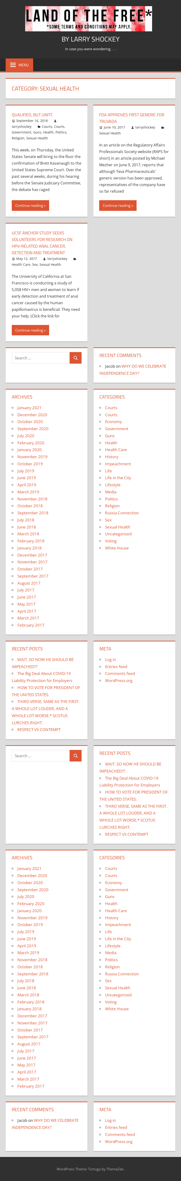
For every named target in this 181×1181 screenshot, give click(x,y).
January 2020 (29, 449)
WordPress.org (118, 680)
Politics (61, 132)
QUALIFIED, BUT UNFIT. (35, 114)
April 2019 (26, 484)
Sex (35, 264)
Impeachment (118, 463)
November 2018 (32, 499)
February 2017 (30, 625)
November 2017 (32, 562)
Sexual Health (37, 138)
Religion (18, 138)
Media (110, 492)
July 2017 (25, 590)
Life (108, 471)
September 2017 (32, 576)
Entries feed (116, 666)
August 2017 (28, 583)
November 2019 (32, 456)
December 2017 (32, 555)
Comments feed (120, 673)
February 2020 (30, 442)
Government (21, 132)
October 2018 (30, 505)
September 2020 (32, 428)
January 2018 (29, 548)
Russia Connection (122, 513)
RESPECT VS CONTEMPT (39, 729)
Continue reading (29, 205)
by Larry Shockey (90, 38)
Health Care (21, 264)
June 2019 (26, 477)
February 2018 (30, 541)
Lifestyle (113, 484)
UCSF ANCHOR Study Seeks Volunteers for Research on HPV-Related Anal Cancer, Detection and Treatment (45, 242)
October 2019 (30, 463)
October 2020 (30, 421)
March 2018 (28, 533)
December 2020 (32, 414)
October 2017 (30, 569)
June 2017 (26, 597)
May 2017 (26, 604)
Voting (111, 541)
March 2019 (28, 492)
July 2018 (25, 520)
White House (117, 548)
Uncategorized (118, 533)
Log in (110, 659)
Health (48, 132)
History (111, 456)
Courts (47, 126)
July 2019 (25, 471)
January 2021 (29, 407)
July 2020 (25, 435)
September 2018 (32, 513)
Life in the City (118, 477)
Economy (113, 421)
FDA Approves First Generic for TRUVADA (130, 118)
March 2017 (28, 618)
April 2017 (26, 611)
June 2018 (26, 527)
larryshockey (21, 126)
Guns (37, 132)
